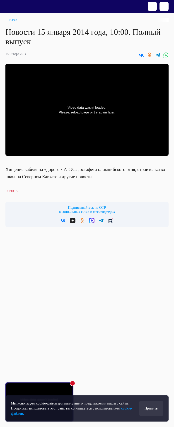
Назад (13, 20)
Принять (151, 408)
